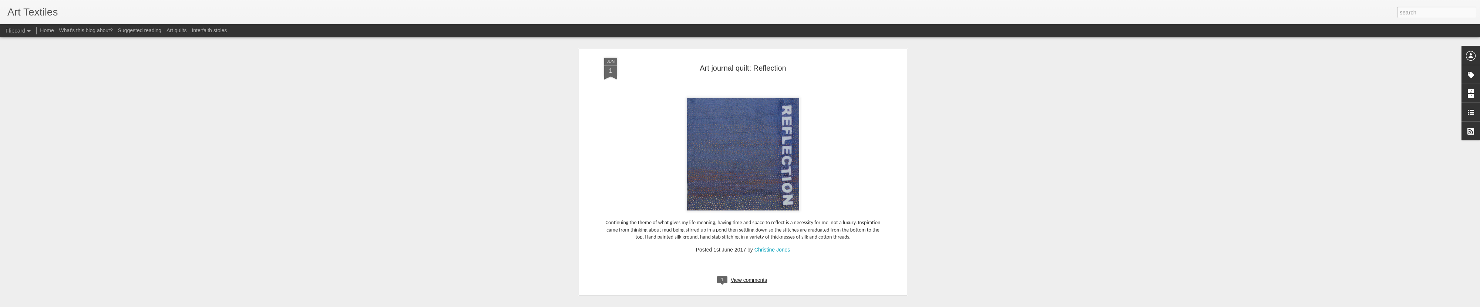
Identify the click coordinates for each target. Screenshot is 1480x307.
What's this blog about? (86, 30)
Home (47, 30)
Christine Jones (772, 237)
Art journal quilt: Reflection (743, 55)
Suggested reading (140, 30)
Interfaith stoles (209, 30)
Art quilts (176, 30)
